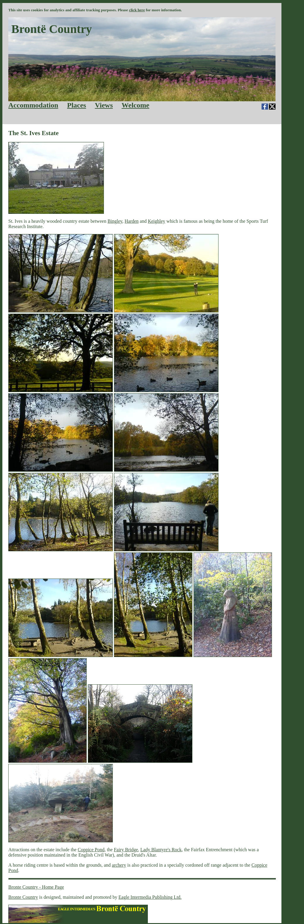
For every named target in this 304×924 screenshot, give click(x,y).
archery (119, 865)
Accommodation (33, 105)
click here (137, 10)
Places (76, 105)
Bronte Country (23, 897)
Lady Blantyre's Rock (161, 849)
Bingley (114, 221)
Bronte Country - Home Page (36, 887)
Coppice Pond (91, 849)
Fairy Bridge (126, 849)
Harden (132, 221)
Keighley (156, 221)
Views (104, 105)
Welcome (135, 105)
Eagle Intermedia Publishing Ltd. (149, 897)
